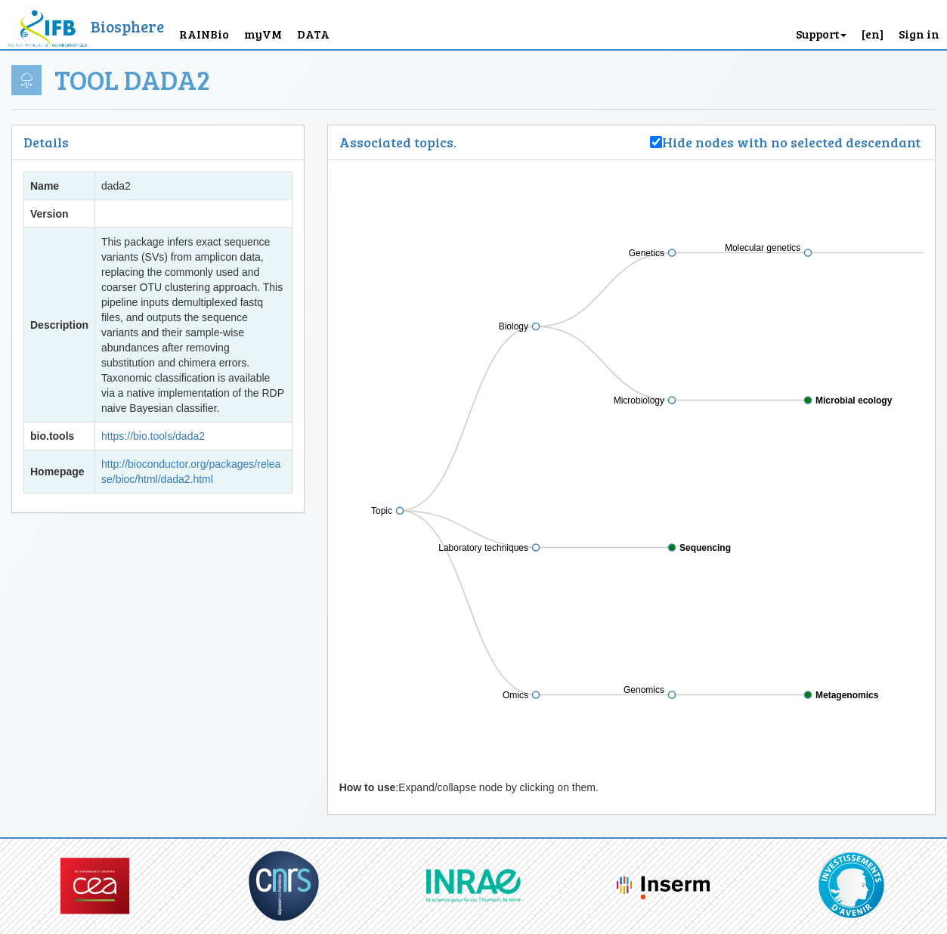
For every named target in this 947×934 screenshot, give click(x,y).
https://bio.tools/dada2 (153, 436)
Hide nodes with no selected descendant (793, 142)
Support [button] (821, 34)
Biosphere (127, 26)
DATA (313, 34)
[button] (872, 24)
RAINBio (204, 34)
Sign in (919, 34)
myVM (263, 34)
